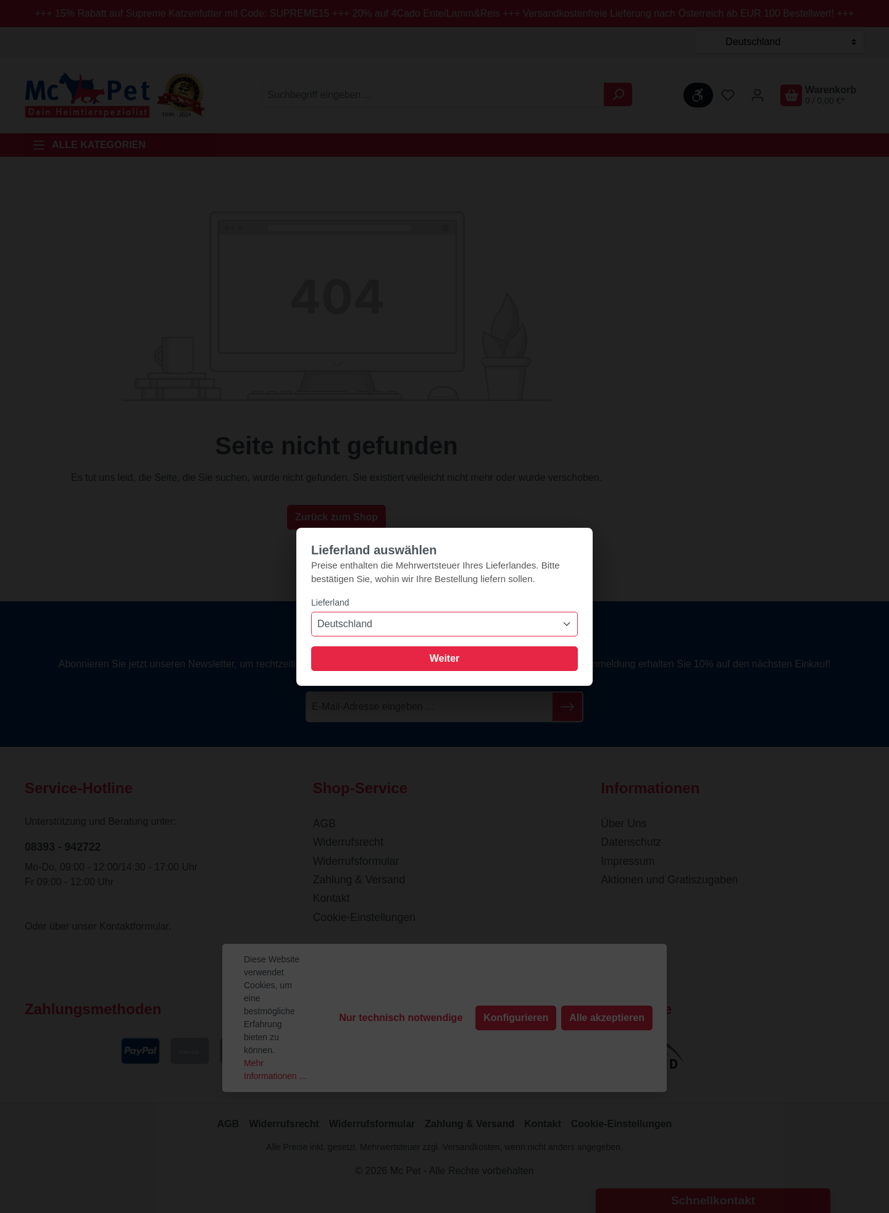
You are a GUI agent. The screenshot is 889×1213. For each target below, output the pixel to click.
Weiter (445, 658)
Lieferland (330, 602)
